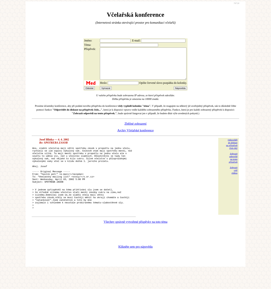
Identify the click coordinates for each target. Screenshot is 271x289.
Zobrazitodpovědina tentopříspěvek (233, 164)
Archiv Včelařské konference (135, 136)
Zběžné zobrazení (135, 130)
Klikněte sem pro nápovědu (135, 266)
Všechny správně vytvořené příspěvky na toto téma (135, 241)
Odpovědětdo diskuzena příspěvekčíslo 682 (231, 150)
